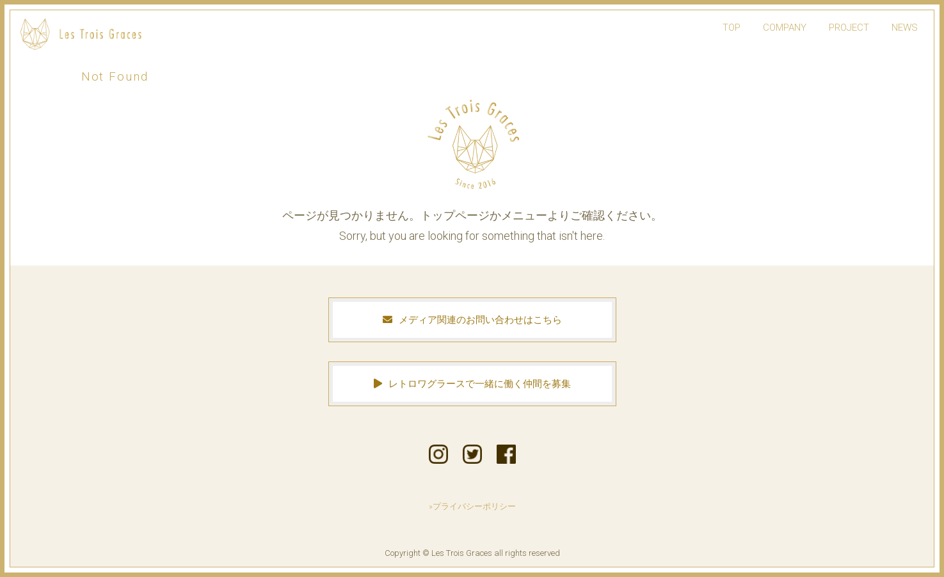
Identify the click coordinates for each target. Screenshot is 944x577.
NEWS (905, 27)
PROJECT (849, 27)
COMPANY (784, 27)
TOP (731, 27)
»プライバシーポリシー (472, 506)
